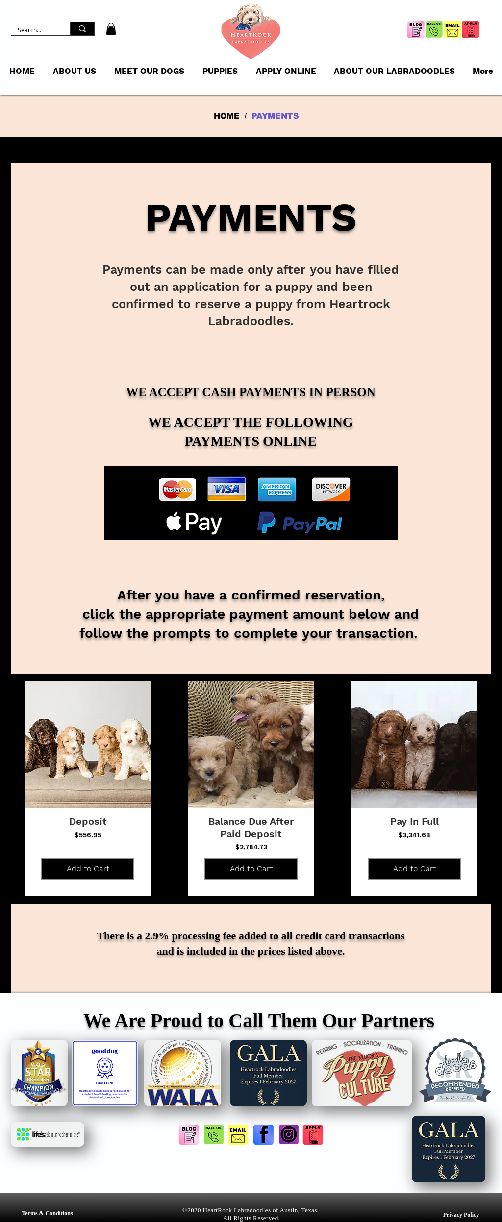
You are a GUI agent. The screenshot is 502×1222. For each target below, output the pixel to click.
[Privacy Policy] (461, 1215)
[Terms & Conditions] (47, 1213)
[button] (111, 29)
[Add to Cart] (87, 869)
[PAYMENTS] (275, 115)
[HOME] (227, 115)
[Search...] (34, 30)
